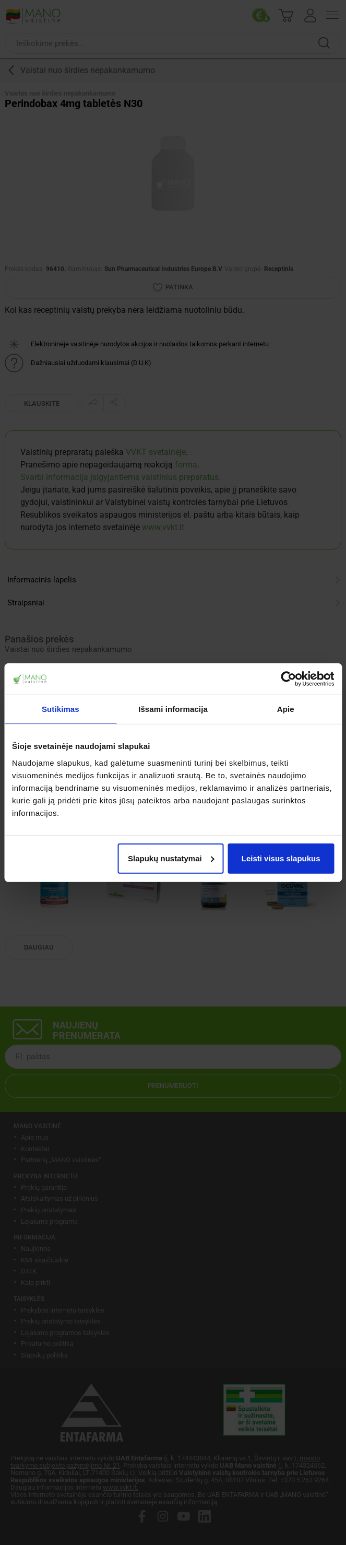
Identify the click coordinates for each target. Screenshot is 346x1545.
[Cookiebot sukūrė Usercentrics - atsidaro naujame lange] (288, 679)
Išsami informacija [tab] (173, 709)
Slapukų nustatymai (171, 857)
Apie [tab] (285, 709)
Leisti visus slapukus (281, 857)
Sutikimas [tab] (60, 709)
